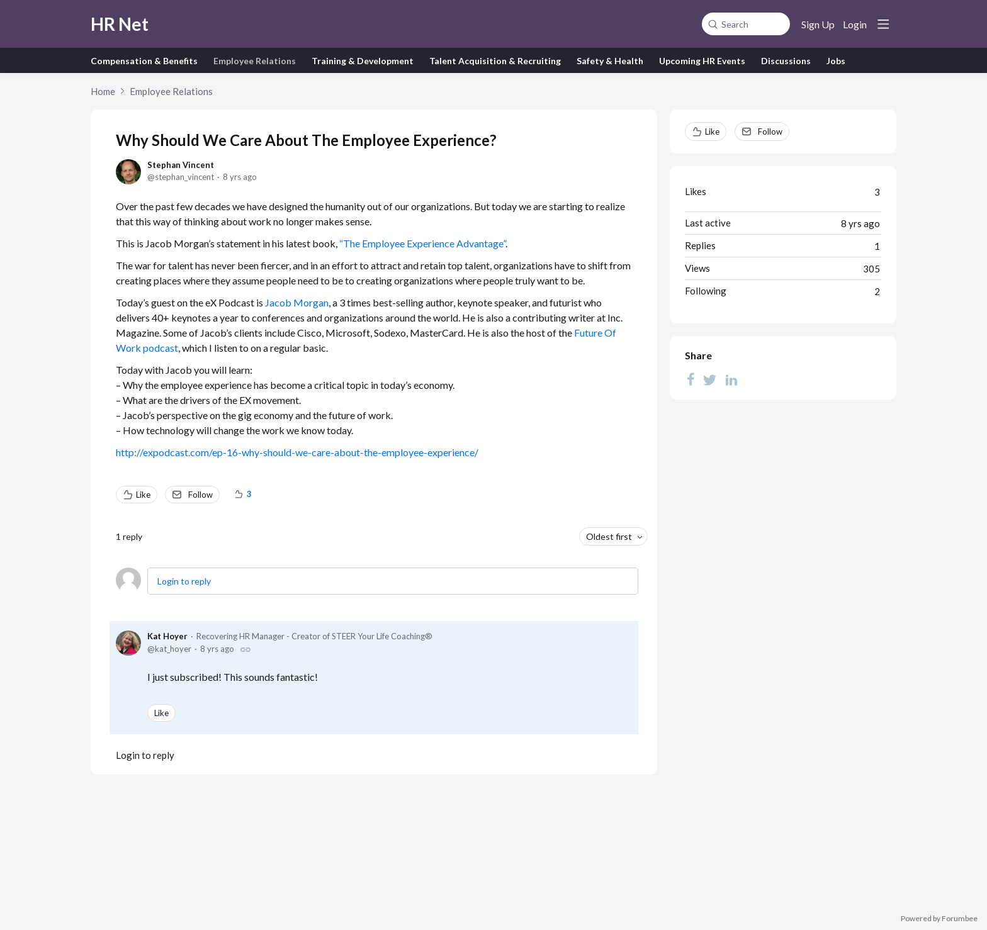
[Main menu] (883, 24)
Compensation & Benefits (144, 60)
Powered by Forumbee (939, 918)
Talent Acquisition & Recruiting (495, 60)
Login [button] (855, 24)
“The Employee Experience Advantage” (422, 243)
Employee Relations (254, 60)
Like (143, 495)
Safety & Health (610, 60)
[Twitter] (710, 379)
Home (103, 91)
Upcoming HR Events (702, 60)
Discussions (786, 60)
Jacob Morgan (297, 302)
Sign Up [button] (818, 24)
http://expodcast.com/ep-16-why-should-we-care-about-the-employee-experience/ (297, 452)
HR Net (120, 24)
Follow (200, 495)
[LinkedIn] (731, 379)
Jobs (835, 60)
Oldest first (609, 536)
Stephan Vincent (180, 165)
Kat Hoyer (167, 636)
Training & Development (363, 60)
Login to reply (184, 581)
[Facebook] (690, 379)
